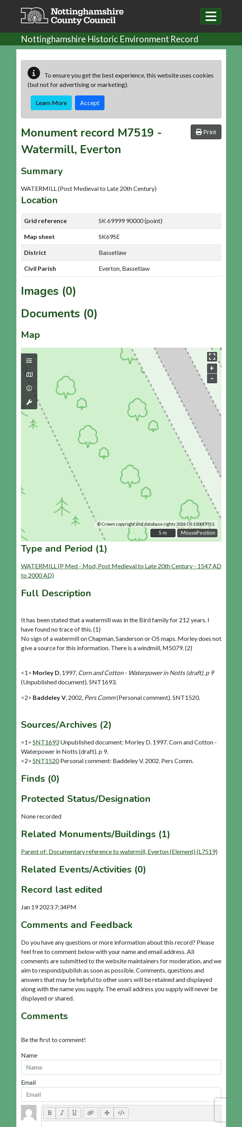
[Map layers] (29, 361)
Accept (89, 102)
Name (29, 1055)
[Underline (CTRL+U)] (74, 1113)
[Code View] (121, 1113)
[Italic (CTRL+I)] (62, 1113)
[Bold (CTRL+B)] (50, 1113)
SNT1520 (46, 760)
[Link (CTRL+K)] (90, 1113)
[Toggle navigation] (210, 16)
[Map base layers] (29, 375)
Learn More (51, 102)
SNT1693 (46, 742)
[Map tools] (29, 402)
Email (28, 1082)
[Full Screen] (107, 1113)
